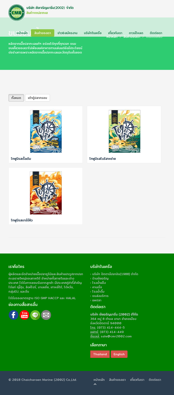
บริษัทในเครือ (93, 33)
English (119, 354)
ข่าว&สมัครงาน (67, 33)
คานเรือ (97, 287)
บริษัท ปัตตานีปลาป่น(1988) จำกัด (115, 274)
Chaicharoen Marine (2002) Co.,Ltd (48, 379)
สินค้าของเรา (42, 33)
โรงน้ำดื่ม (98, 291)
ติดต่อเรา (156, 33)
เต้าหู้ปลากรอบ (37, 97)
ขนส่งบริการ (100, 295)
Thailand (100, 354)
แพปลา (96, 300)
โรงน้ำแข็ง (99, 282)
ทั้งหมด (16, 97)
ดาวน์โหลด (136, 33)
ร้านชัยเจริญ (100, 278)
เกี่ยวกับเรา (115, 33)
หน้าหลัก (22, 33)
